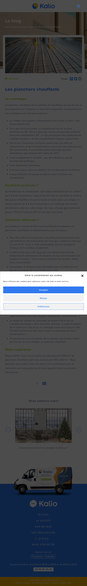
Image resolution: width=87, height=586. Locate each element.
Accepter (43, 290)
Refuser (43, 298)
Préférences (43, 306)
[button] (82, 275)
